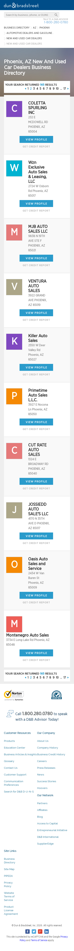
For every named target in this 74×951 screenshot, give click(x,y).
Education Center (14, 747)
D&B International (48, 836)
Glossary (9, 761)
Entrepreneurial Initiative (52, 830)
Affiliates (42, 810)
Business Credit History (51, 754)
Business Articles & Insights (20, 754)
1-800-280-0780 (56, 22)
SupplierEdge (45, 843)
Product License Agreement (11, 910)
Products (9, 740)
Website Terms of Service (9, 896)
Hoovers (42, 788)
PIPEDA (8, 875)
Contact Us (10, 767)
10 (57, 88)
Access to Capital (47, 823)
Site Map (9, 869)
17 (65, 88)
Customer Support (15, 774)
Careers (42, 761)
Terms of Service (39, 940)
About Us (42, 740)
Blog (40, 816)
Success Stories (46, 781)
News (40, 774)
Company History (47, 747)
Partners (42, 803)
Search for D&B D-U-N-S (19, 791)
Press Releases (46, 767)
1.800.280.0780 (37, 714)
